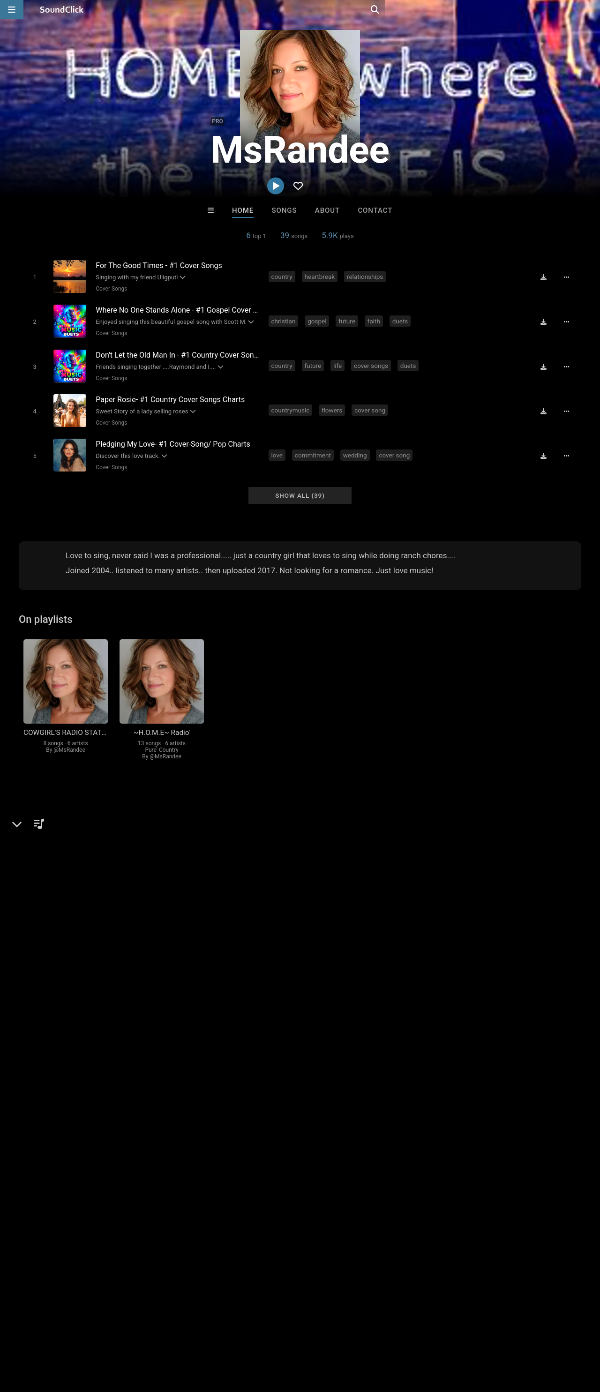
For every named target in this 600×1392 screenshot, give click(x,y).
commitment (314, 446)
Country (47, 841)
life (339, 361)
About (327, 210)
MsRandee (41, 809)
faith (375, 318)
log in (437, 1019)
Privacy (223, 1336)
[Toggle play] (32, 276)
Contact (375, 210)
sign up (402, 1019)
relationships (366, 276)
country (283, 276)
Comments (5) (396, 809)
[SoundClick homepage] (62, 9)
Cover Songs (109, 288)
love (279, 446)
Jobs (128, 1336)
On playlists (46, 609)
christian (285, 318)
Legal (253, 1336)
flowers (333, 404)
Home (243, 210)
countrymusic (292, 404)
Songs (284, 210)
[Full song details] (569, 277)
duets (402, 318)
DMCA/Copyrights (174, 1336)
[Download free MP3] (546, 277)
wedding (356, 446)
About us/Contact (83, 1336)
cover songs (373, 361)
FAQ (39, 1336)
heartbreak (321, 276)
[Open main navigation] (11, 9)
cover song (412, 276)
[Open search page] (590, 9)
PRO (217, 121)
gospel (318, 318)
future (348, 318)
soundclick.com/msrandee (76, 864)
